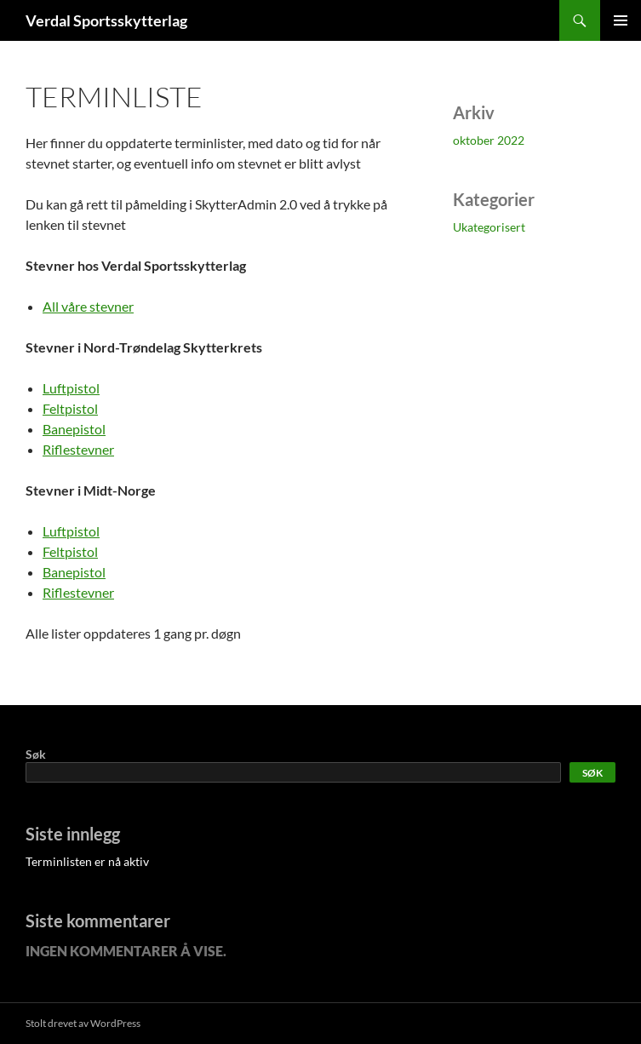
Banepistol (74, 429)
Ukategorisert (489, 227)
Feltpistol (70, 408)
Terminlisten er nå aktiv (87, 861)
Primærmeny (620, 20)
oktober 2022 (488, 140)
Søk (36, 754)
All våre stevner (88, 306)
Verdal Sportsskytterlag (106, 20)
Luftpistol (71, 388)
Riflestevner (78, 449)
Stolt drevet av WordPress (83, 1023)
